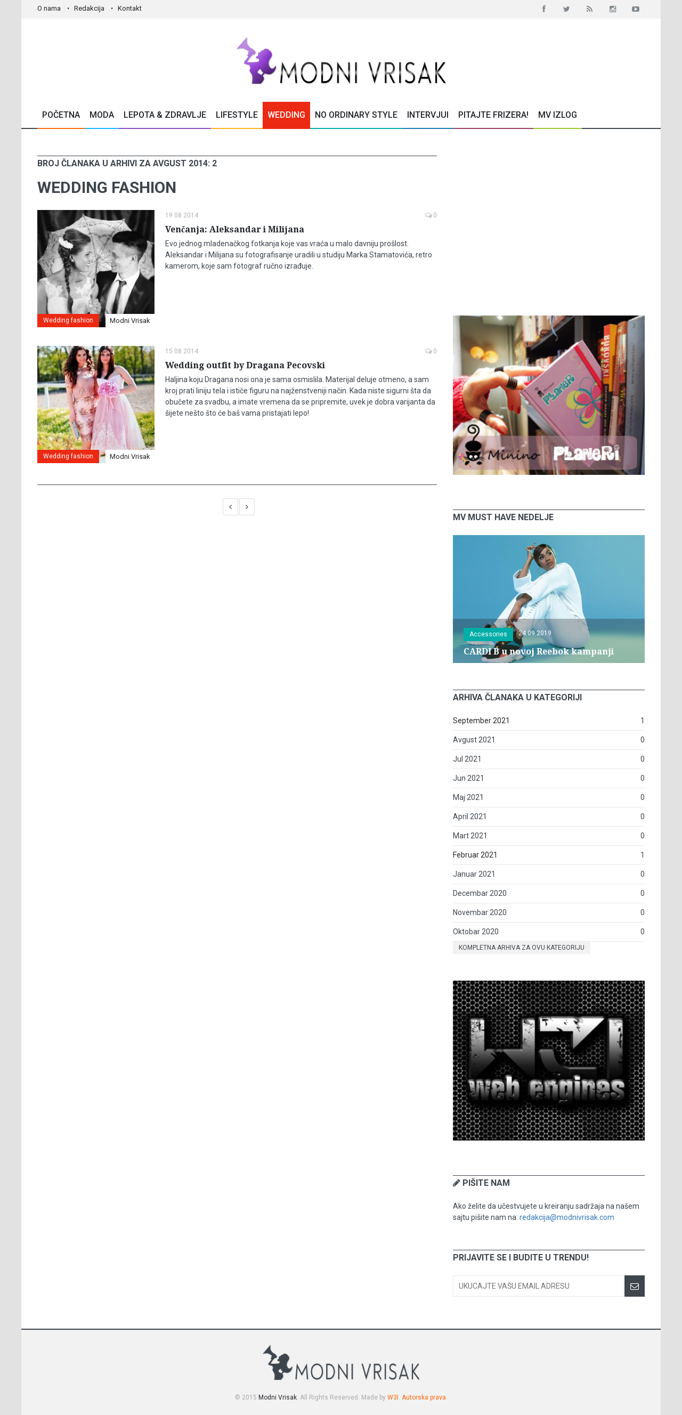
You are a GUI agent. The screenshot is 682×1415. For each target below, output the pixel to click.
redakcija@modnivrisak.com (566, 1217)
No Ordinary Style (356, 115)
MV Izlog (557, 115)
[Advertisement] (549, 222)
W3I (393, 1397)
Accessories (488, 634)
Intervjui (428, 115)
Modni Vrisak (130, 321)
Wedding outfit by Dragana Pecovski (245, 365)
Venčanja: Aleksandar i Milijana (234, 229)
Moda (102, 115)
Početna (61, 115)
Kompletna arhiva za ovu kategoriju (521, 947)
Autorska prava (424, 1397)
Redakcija (89, 8)
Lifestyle (237, 115)
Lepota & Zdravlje (165, 115)
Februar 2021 (475, 855)
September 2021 (481, 720)
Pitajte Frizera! (493, 115)
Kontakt (130, 8)
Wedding (286, 115)
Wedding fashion (68, 320)
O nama (49, 8)
